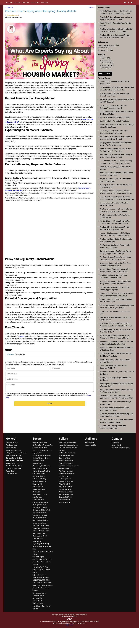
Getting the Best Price (66, 494)
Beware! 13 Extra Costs (40, 494)
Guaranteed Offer (90, 445)
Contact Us (115, 442)
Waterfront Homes (38, 460)
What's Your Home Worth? (67, 442)
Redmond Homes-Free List (41, 471)
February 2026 (107, 60)
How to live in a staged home (68, 445)
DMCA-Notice (89, 442)
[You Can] (14, 460)
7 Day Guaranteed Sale (66, 455)
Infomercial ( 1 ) (103, 48)
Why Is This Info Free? (13, 463)
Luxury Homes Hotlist (39, 523)
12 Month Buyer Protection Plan (43, 445)
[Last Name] (72, 368)
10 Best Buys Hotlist (39, 518)
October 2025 (107, 68)
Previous (9, 7)
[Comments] (50, 387)
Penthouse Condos (39, 476)
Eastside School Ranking (14, 458)
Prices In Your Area (65, 468)
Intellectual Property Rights (120, 448)
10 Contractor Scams (39, 593)
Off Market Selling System (67, 453)
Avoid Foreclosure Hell (13, 450)
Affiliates (35, 2)
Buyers (17, 2)
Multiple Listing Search (40, 536)
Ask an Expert (10, 471)
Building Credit (37, 541)
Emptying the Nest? (65, 489)
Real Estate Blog (11, 445)
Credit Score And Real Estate (42, 583)
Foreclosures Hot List (39, 481)
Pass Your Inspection (66, 471)
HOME (9, 2)
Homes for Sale (38, 484)
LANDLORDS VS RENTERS (41, 580)
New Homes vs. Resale (40, 507)
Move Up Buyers (38, 463)
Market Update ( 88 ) (105, 50)
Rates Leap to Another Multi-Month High (114, 118)
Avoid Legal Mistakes (66, 492)
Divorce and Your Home (66, 473)
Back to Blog (104, 74)
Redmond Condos (38, 596)
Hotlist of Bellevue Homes (41, 458)
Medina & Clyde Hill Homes (41, 466)
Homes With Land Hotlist (41, 528)
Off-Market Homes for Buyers (42, 455)
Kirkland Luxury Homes (40, 468)
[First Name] (27, 368)
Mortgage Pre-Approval (40, 515)
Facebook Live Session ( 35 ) (108, 45)
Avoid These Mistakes (66, 460)
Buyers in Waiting (64, 458)
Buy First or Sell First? (66, 486)
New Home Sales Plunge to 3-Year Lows (114, 121)
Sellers (25, 2)
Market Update (20, 354)
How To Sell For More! (66, 463)
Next (92, 7)
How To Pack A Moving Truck (42, 559)
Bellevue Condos (38, 601)
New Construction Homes (41, 525)
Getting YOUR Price (65, 497)
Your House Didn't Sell (66, 481)
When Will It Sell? (64, 484)
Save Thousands (38, 497)
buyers (22, 336)
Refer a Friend (116, 445)
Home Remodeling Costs (41, 577)
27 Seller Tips (63, 476)
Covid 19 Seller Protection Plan (69, 466)
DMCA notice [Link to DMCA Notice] (69, 625)
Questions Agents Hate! (13, 468)
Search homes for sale (40, 442)
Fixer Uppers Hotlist (39, 533)
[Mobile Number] (50, 379)
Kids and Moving (64, 502)
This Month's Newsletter (14, 466)
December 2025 (108, 63)
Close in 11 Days (38, 538)
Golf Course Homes (39, 473)
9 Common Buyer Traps (40, 502)
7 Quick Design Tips (39, 575)
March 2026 (106, 58)
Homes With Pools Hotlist (41, 531)
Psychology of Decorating (41, 544)
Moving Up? (36, 492)
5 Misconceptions (12, 442)
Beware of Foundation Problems (43, 585)
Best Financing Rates (39, 512)
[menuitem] (9, 2)
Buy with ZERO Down (39, 489)
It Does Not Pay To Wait (40, 567)
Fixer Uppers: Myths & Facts (42, 510)
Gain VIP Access (11, 473)
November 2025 (108, 65)
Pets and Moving (64, 499)
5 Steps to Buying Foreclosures (16, 453)
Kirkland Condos (38, 603)
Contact (44, 2)
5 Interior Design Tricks (40, 448)
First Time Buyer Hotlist (40, 520)
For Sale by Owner (65, 479)
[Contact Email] (50, 374)
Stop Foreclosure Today (13, 455)
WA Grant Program (39, 557)
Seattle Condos (37, 598)
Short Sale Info (11, 448)
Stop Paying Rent (38, 486)
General (11, 438)
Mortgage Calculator (39, 505)
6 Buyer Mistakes (38, 499)
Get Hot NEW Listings (39, 479)
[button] (49, 403)
